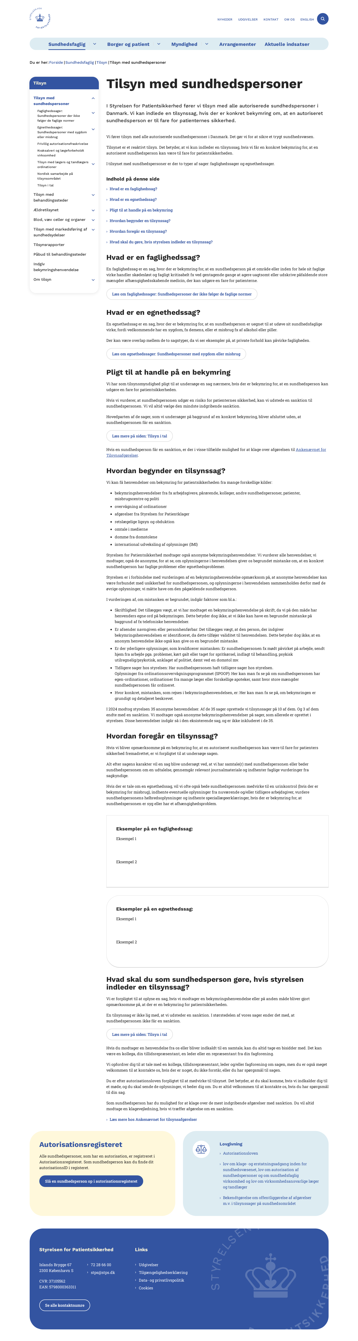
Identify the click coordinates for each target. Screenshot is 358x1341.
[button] (92, 98)
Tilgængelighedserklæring (163, 1272)
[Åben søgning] (323, 19)
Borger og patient (128, 44)
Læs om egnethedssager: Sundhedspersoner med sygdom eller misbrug (176, 353)
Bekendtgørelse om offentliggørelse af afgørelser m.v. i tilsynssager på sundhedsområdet (267, 1200)
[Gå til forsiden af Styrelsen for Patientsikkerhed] (40, 19)
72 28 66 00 (101, 1264)
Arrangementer (237, 44)
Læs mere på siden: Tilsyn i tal (139, 435)
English (307, 19)
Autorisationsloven (240, 1153)
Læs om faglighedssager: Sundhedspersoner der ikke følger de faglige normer (182, 293)
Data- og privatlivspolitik (161, 1280)
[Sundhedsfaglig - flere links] (94, 44)
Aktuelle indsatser (287, 44)
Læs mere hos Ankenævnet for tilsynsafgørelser (153, 1119)
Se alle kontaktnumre (64, 1305)
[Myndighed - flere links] (206, 44)
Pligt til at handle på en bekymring (141, 209)
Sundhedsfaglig (66, 44)
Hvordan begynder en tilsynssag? (140, 220)
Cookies (146, 1287)
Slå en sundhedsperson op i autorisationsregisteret (91, 1181)
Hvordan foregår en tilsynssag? (138, 231)
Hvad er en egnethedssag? (133, 199)
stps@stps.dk (103, 1272)
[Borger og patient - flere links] (158, 44)
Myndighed (184, 44)
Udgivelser (148, 1264)
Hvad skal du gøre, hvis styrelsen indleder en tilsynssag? (161, 241)
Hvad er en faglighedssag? (133, 188)
